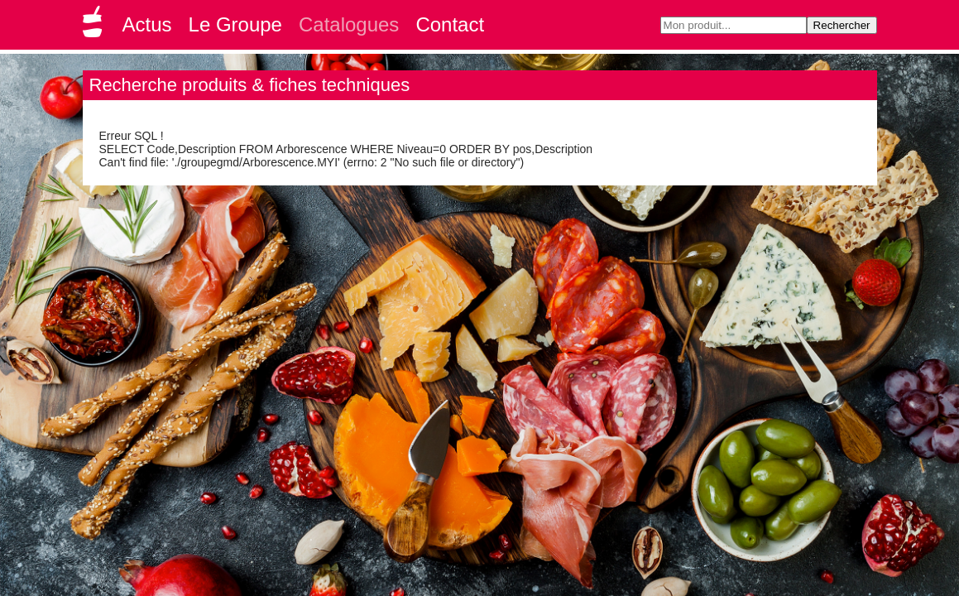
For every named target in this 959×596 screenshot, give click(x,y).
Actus (147, 24)
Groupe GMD (95, 26)
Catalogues (349, 24)
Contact (449, 24)
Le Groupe (235, 24)
